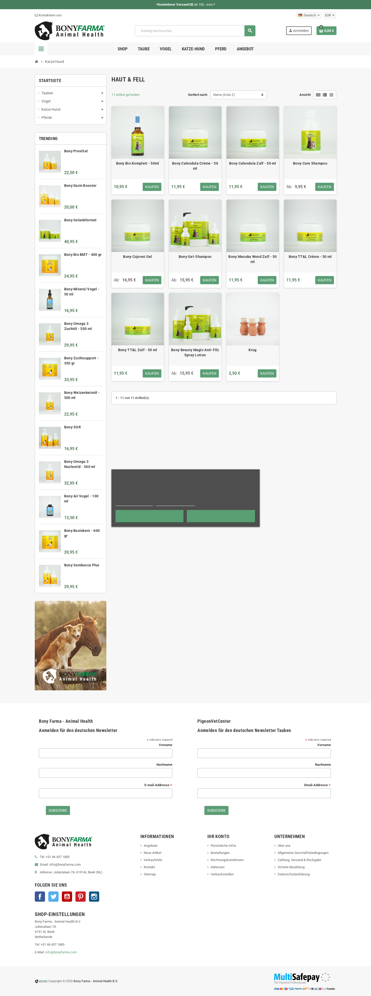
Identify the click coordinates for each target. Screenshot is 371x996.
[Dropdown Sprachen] (309, 15)
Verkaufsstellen (222, 874)
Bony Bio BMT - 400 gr (83, 255)
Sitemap (150, 874)
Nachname (164, 764)
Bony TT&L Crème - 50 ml (310, 257)
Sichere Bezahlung (291, 867)
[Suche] (195, 30)
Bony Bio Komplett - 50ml (137, 163)
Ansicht (305, 95)
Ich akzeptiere (221, 516)
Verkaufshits (153, 860)
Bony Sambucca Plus (81, 565)
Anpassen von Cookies (175, 503)
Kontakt (149, 867)
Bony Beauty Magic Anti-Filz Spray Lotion (195, 352)
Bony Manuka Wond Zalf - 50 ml (252, 259)
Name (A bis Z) (224, 95)
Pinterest (80, 896)
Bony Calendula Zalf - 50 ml (252, 163)
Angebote (151, 846)
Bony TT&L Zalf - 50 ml (137, 350)
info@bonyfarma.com (61, 952)
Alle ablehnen (149, 516)
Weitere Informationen (134, 503)
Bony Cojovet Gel (137, 257)
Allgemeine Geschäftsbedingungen (303, 853)
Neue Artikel (152, 853)
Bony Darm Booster (80, 186)
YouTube (67, 896)
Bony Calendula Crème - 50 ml (195, 165)
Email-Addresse (317, 785)
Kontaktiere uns (48, 15)
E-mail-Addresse (158, 785)
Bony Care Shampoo (310, 163)
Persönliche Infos (223, 846)
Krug (252, 350)
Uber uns (284, 846)
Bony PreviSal (76, 151)
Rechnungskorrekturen (227, 860)
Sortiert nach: (198, 95)
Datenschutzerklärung (294, 874)
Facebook (40, 896)
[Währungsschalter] (329, 15)
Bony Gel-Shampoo (195, 257)
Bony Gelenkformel (80, 220)
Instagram (94, 896)
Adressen (217, 867)
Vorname (165, 745)
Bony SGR (72, 427)
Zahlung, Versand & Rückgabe (299, 860)
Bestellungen (220, 853)
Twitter (53, 896)
